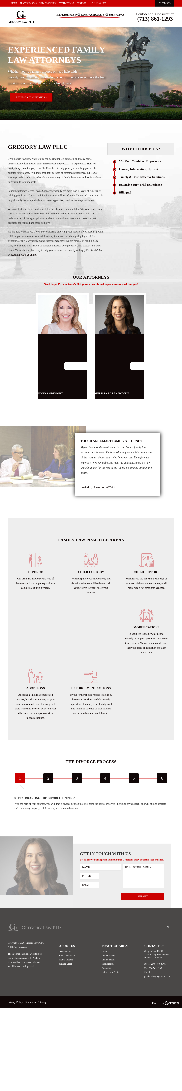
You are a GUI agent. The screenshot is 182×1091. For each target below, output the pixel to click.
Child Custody (108, 955)
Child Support (108, 959)
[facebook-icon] (163, 925)
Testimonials (66, 3)
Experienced (66, 14)
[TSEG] (165, 1003)
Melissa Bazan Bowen (119, 366)
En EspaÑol (165, 3)
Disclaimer (30, 1002)
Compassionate (93, 14)
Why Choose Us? (48, 3)
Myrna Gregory (62, 366)
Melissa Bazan (65, 964)
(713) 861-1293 (98, 3)
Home (14, 3)
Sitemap (42, 1002)
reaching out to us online (23, 254)
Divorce (105, 951)
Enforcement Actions (111, 972)
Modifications (108, 964)
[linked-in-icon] (172, 925)
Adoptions (106, 968)
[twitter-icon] (168, 927)
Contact (81, 3)
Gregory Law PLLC (35, 943)
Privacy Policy (15, 1002)
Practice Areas (28, 3)
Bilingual (117, 14)
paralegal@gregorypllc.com (157, 976)
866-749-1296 (155, 968)
